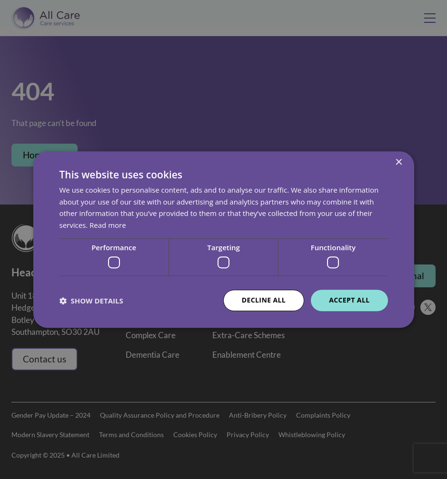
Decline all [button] (264, 300)
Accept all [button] (349, 300)
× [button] (398, 162)
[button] (91, 300)
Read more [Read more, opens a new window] (107, 225)
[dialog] (223, 239)
